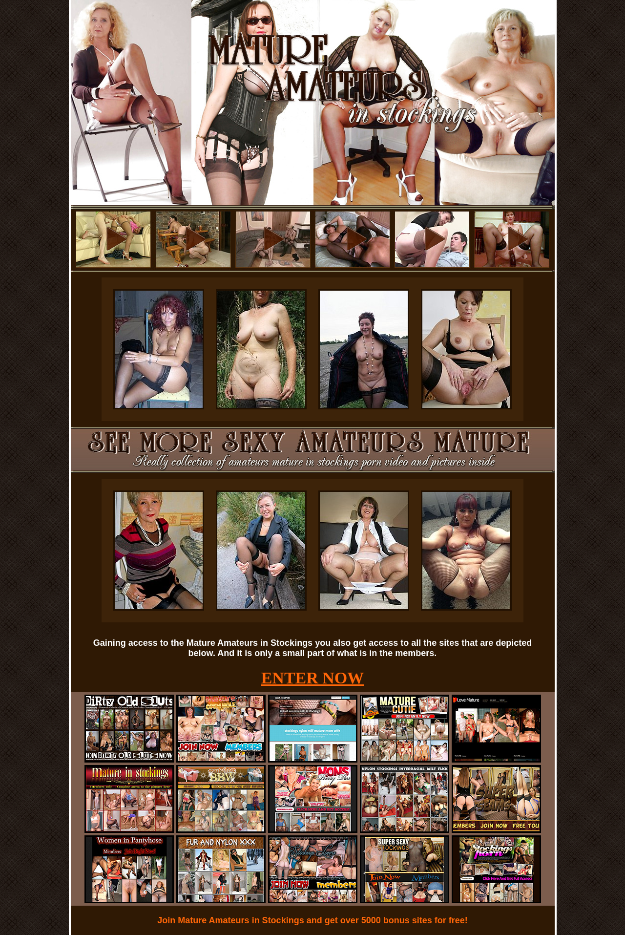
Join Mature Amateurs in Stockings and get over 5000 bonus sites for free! (312, 920)
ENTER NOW (312, 678)
